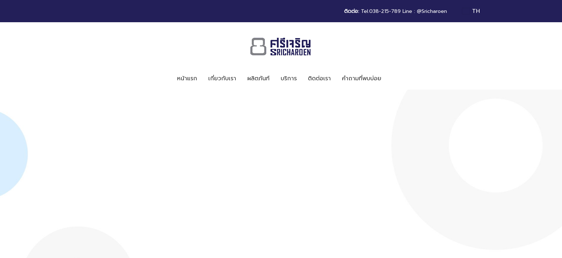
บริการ (289, 78)
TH (471, 11)
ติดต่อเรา (319, 78)
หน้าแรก (187, 78)
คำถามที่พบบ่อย (361, 78)
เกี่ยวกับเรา (222, 78)
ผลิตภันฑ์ (258, 78)
